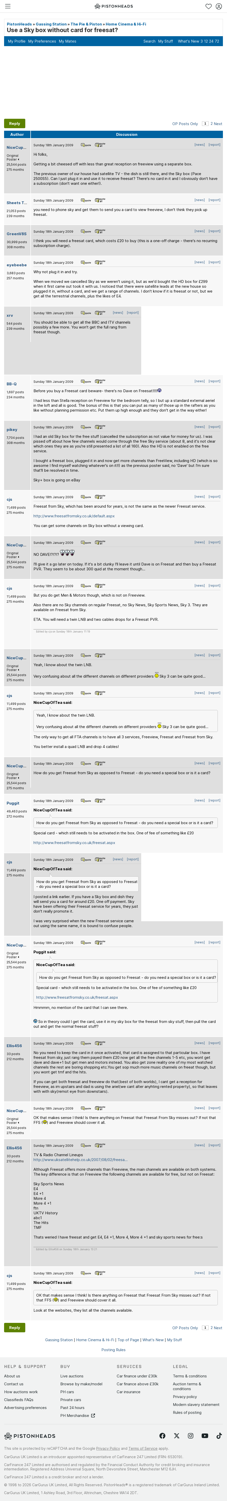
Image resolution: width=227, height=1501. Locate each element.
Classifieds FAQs (18, 1399)
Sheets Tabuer (21, 202)
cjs (9, 499)
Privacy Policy (108, 1448)
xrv (10, 315)
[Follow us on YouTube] (204, 1436)
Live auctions (71, 1376)
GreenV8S (17, 233)
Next (218, 123)
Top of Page (128, 1339)
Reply (14, 123)
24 (211, 41)
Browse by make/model (81, 1383)
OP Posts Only (185, 123)
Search (150, 41)
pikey (12, 429)
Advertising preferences (25, 1407)
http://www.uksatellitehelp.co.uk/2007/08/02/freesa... (80, 1159)
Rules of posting (187, 1412)
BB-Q (12, 383)
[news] (200, 145)
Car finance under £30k (137, 1376)
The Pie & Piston (86, 24)
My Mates (67, 41)
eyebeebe (17, 264)
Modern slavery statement (196, 1404)
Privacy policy (185, 1396)
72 (217, 41)
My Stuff (165, 41)
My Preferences (42, 41)
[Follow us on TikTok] (219, 1436)
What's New (188, 41)
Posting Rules (113, 1349)
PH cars (67, 1391)
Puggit (13, 803)
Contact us (13, 1383)
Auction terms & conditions (187, 1386)
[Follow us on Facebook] (162, 1436)
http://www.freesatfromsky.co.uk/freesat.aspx (74, 842)
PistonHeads (19, 24)
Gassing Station (51, 24)
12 (206, 41)
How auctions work (21, 1391)
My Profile (17, 41)
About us (12, 1376)
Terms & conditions (190, 1376)
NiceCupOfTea (21, 147)
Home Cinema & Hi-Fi (126, 24)
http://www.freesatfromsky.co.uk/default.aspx (74, 516)
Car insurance (128, 1391)
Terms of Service (143, 1448)
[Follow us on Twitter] (177, 1436)
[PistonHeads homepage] (113, 6)
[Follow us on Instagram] (190, 1436)
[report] (214, 145)
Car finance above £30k (138, 1383)
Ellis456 (14, 1045)
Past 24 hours (72, 1407)
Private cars (70, 1399)
